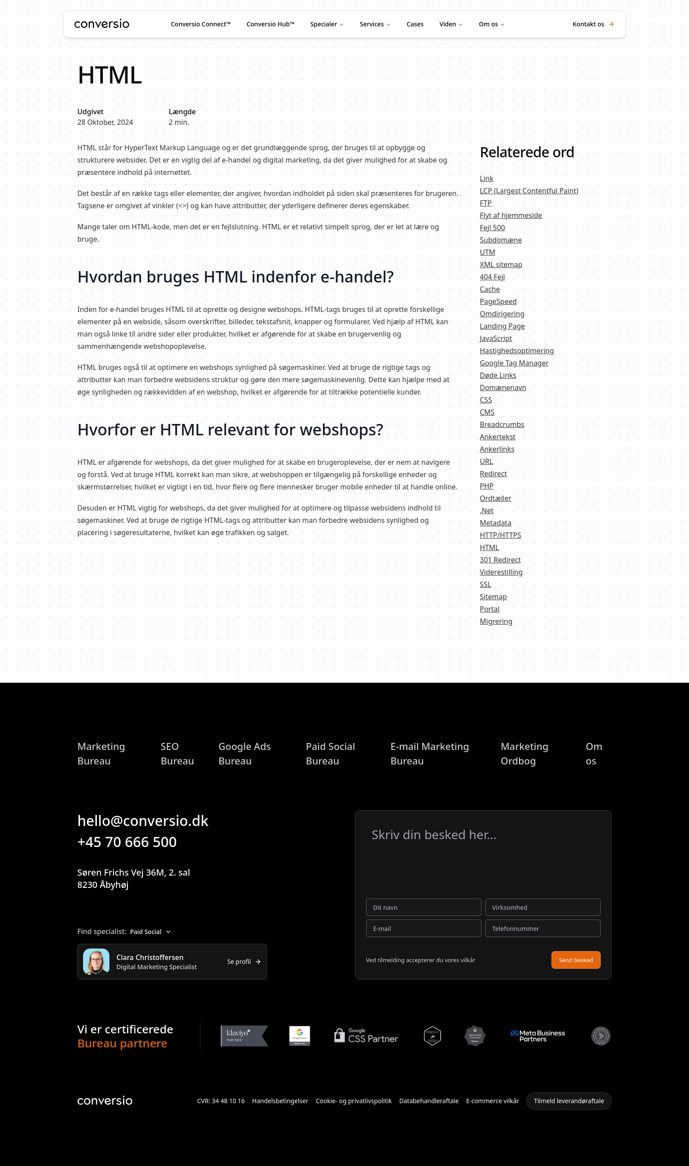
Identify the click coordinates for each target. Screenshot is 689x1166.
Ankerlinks (497, 449)
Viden (447, 24)
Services (372, 24)
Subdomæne (501, 240)
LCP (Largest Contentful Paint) (529, 191)
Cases (415, 24)
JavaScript (496, 338)
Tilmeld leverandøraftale (569, 1101)
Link (486, 178)
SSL (485, 584)
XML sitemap (501, 264)
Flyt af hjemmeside (511, 215)
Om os (488, 24)
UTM (487, 252)
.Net (486, 510)
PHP (486, 486)
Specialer (323, 24)
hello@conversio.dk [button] (149, 820)
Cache (490, 289)
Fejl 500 (492, 227)
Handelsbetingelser (280, 1101)
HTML (489, 547)
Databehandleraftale (429, 1101)
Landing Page (502, 326)
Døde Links (498, 375)
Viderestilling (501, 572)
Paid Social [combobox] (151, 931)
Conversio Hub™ (270, 24)
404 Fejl (492, 277)
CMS (487, 412)
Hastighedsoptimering (517, 350)
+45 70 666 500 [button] (133, 841)
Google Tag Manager (514, 363)
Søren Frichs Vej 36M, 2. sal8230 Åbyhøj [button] (140, 878)
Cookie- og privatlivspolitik (354, 1101)
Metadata (495, 523)
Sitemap (493, 596)
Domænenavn (503, 387)
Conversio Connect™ (201, 24)
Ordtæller (495, 498)
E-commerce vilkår (492, 1101)
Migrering (496, 621)
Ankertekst (497, 437)
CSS (486, 400)
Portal (490, 609)
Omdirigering (502, 314)
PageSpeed (498, 301)
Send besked (576, 960)
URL (486, 461)
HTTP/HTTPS (500, 535)
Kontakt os (594, 24)
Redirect (493, 473)
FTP (486, 203)
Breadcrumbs (502, 424)
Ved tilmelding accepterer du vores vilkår (420, 960)
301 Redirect (500, 560)
